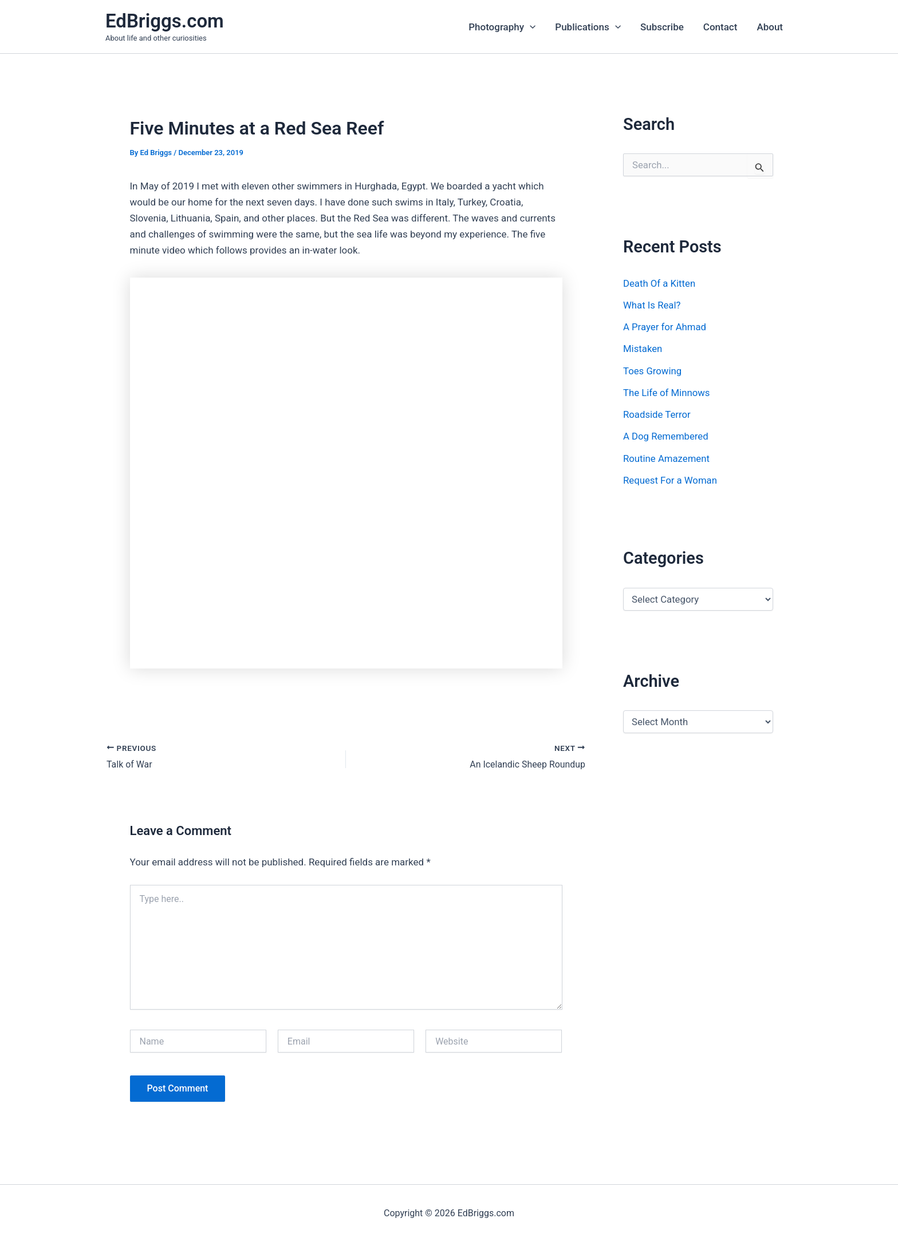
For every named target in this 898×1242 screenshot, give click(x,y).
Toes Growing (653, 371)
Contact (720, 27)
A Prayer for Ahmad (665, 327)
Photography (501, 27)
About (770, 27)
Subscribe (662, 27)
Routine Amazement (667, 458)
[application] (529, 27)
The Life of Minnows (667, 392)
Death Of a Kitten (659, 283)
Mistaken (643, 348)
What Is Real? (652, 305)
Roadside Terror (657, 414)
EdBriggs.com (164, 21)
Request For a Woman (671, 480)
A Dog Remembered (666, 436)
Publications (588, 27)
